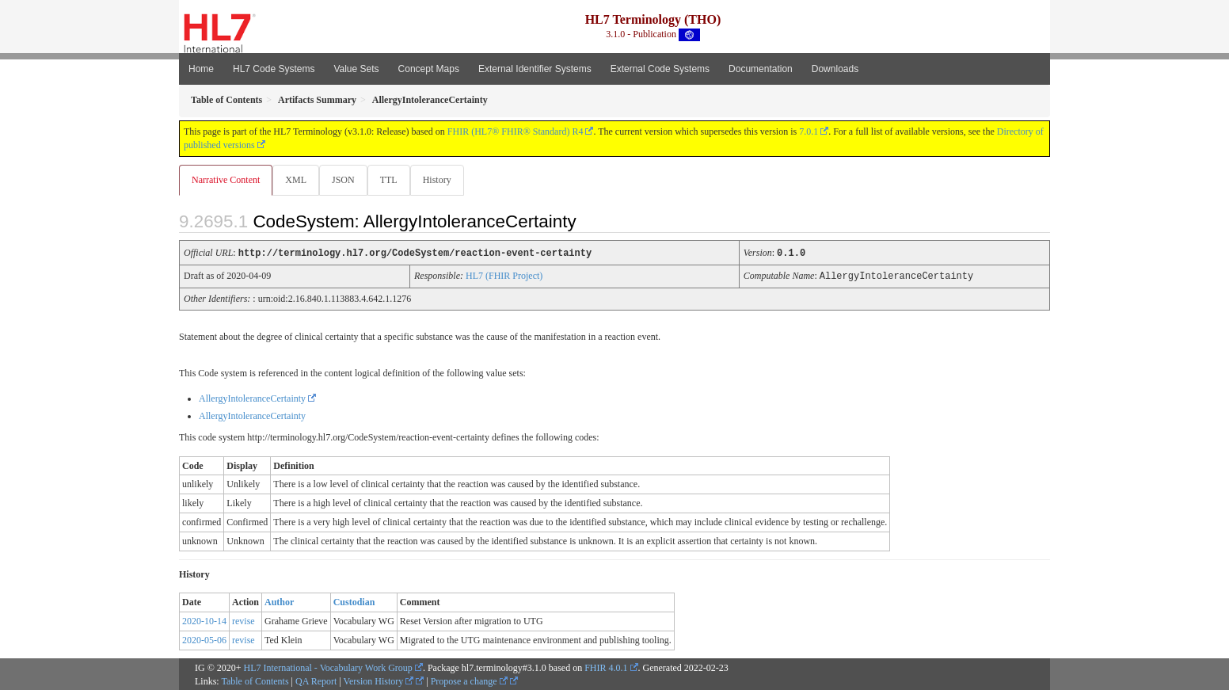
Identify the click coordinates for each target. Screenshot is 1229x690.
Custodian (354, 601)
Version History (379, 680)
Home (201, 68)
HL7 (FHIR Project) (504, 275)
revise (243, 620)
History (443, 179)
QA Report (316, 680)
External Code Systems (660, 68)
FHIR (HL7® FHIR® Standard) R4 (515, 131)
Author (279, 601)
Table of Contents (254, 680)
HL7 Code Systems (273, 68)
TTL (393, 179)
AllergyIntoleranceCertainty (252, 397)
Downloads (835, 68)
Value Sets (356, 68)
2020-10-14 (204, 620)
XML (297, 179)
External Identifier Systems (535, 68)
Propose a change (469, 680)
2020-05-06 (204, 639)
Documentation (761, 68)
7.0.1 (808, 131)
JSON (346, 179)
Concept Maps (428, 68)
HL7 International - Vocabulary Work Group (328, 667)
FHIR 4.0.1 (605, 667)
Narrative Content (226, 179)
